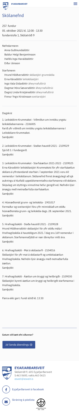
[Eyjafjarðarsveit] (7, 378)
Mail (6, 402)
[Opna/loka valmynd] (75, 3)
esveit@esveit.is (24, 378)
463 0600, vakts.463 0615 (31, 375)
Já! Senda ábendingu (17, 344)
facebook (6, 389)
